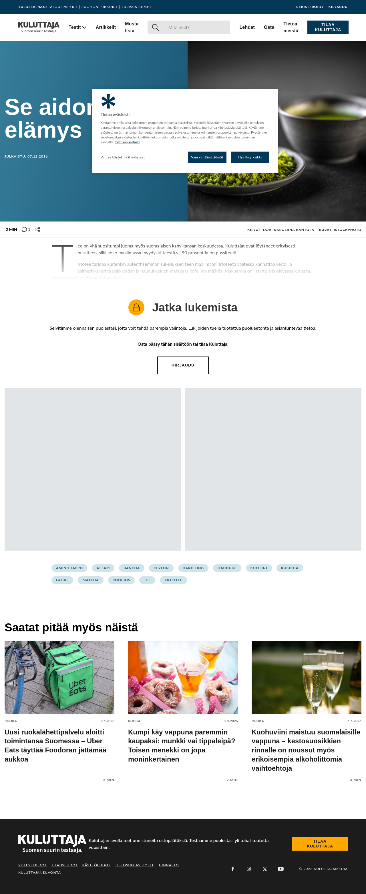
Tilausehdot (64, 865)
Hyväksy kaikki (250, 157)
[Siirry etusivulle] (38, 27)
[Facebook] (233, 869)
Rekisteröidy (310, 7)
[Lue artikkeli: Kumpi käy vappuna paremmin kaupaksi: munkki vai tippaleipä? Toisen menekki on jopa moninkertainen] (183, 707)
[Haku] (197, 27)
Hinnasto (169, 865)
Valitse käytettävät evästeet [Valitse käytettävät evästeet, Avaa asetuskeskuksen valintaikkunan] (123, 157)
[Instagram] (249, 869)
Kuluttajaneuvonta (39, 872)
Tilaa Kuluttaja (328, 27)
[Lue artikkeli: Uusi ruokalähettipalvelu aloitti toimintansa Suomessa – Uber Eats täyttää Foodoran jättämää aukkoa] (59, 707)
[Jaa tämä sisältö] (37, 229)
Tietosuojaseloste (134, 865)
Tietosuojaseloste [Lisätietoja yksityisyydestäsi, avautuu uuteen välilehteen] (127, 142)
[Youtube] (281, 869)
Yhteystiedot (32, 865)
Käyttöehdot (96, 865)
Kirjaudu (338, 7)
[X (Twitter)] (265, 869)
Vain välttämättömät (207, 157)
